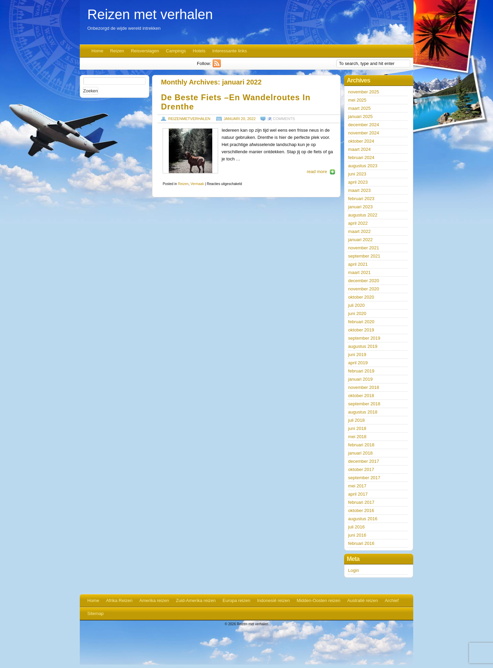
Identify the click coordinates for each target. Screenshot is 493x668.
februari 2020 (361, 321)
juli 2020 (356, 305)
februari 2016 (361, 543)
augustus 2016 (362, 518)
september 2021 (364, 256)
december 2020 (363, 280)
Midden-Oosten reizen (318, 600)
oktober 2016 (361, 510)
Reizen (117, 50)
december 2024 (363, 124)
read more (317, 171)
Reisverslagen (145, 50)
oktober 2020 (361, 297)
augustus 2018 (362, 412)
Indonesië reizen (273, 600)
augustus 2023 (362, 165)
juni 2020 (357, 313)
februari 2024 (361, 157)
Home (97, 50)
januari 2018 (360, 453)
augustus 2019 (362, 346)
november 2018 (363, 387)
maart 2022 (359, 231)
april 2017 (358, 494)
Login (353, 570)
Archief (392, 600)
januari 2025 (360, 116)
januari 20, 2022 (239, 119)
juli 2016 (356, 526)
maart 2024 (359, 149)
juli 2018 (356, 420)
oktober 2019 (361, 329)
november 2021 (363, 247)
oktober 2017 (361, 469)
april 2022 (358, 223)
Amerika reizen (154, 600)
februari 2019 (361, 371)
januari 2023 (360, 206)
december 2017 (363, 461)
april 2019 (358, 362)
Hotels (199, 50)
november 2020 (363, 288)
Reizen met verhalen (150, 14)
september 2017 (364, 477)
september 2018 (364, 403)
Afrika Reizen (119, 600)
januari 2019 (360, 379)
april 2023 (358, 182)
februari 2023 (361, 198)
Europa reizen (236, 600)
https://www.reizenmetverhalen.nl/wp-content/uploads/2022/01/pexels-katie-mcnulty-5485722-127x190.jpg (190, 150)
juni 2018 (357, 428)
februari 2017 (361, 502)
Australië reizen (362, 600)
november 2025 (363, 91)
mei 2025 (357, 100)
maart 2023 (359, 190)
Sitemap (95, 613)
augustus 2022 (362, 215)
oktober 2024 (361, 141)
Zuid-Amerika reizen (196, 600)
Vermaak (197, 184)
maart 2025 (359, 108)
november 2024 (363, 132)
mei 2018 (357, 436)
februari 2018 (361, 444)
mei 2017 (357, 485)
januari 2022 (360, 239)
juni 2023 (357, 173)
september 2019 (364, 338)
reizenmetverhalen (189, 119)
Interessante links (229, 50)
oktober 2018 (361, 395)
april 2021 (358, 264)
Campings (176, 50)
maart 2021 (359, 272)
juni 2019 (357, 354)
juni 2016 (357, 535)
